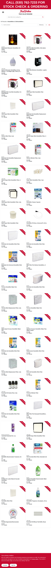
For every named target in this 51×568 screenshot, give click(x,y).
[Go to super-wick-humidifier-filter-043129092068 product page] (38, 88)
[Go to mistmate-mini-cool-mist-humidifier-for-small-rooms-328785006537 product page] (13, 88)
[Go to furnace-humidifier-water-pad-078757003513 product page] (13, 282)
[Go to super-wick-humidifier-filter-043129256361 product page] (38, 132)
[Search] (43, 17)
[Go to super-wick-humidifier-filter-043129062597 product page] (13, 110)
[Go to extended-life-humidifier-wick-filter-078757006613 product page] (38, 239)
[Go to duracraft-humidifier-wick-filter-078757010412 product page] (38, 367)
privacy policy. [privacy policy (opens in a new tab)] (35, 559)
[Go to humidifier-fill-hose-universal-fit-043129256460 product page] (38, 218)
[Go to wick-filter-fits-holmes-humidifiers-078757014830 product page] (38, 261)
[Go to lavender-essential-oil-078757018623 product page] (13, 431)
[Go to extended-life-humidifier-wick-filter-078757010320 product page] (38, 282)
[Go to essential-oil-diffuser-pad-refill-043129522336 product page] (38, 517)
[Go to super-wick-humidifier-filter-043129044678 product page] (13, 197)
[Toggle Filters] (49, 25)
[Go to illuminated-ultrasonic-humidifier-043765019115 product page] (13, 44)
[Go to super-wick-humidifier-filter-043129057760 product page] (38, 431)
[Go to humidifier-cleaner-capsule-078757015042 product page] (38, 197)
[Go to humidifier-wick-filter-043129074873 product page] (13, 496)
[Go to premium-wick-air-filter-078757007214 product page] (38, 388)
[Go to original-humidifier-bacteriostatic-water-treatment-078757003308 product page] (38, 475)
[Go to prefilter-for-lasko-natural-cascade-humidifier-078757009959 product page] (13, 475)
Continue (5, 565)
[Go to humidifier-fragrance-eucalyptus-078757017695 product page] (38, 496)
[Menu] (3, 12)
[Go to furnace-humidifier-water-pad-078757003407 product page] (38, 303)
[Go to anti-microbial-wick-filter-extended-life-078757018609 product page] (38, 453)
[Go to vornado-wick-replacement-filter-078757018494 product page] (13, 367)
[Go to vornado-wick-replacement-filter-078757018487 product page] (13, 303)
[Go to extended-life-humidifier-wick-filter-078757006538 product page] (13, 239)
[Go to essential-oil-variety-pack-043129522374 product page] (13, 388)
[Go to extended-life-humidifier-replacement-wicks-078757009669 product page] (13, 154)
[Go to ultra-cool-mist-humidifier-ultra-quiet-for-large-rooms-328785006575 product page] (38, 44)
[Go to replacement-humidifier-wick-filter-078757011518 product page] (38, 346)
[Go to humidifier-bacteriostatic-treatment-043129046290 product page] (13, 453)
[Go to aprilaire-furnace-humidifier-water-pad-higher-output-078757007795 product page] (38, 325)
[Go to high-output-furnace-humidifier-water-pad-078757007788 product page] (13, 325)
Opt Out (13, 565)
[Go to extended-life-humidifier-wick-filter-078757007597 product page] (13, 346)
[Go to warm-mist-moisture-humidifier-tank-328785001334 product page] (38, 66)
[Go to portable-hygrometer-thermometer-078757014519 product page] (13, 517)
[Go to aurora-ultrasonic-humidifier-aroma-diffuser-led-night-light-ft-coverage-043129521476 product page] (13, 66)
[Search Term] (25, 17)
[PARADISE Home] (25, 11)
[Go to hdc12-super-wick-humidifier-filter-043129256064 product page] (13, 176)
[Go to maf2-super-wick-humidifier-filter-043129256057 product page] (13, 218)
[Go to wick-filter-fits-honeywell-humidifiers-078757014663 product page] (38, 410)
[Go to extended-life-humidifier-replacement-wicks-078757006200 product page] (38, 110)
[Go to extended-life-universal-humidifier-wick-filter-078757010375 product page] (13, 261)
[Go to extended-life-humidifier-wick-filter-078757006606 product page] (13, 410)
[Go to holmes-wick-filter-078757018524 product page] (13, 132)
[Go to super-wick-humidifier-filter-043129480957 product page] (38, 176)
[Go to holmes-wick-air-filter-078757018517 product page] (38, 154)
